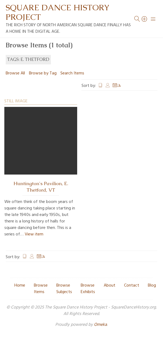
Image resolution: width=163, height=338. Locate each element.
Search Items (72, 73)
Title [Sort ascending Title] (100, 86)
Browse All (15, 73)
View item (34, 234)
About (109, 285)
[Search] (144, 19)
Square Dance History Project (57, 12)
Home (19, 285)
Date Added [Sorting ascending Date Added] (117, 86)
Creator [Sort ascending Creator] (108, 86)
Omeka (100, 324)
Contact (131, 285)
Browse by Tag (43, 73)
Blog (152, 285)
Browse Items (41, 289)
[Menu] (153, 19)
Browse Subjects (64, 289)
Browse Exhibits (88, 289)
